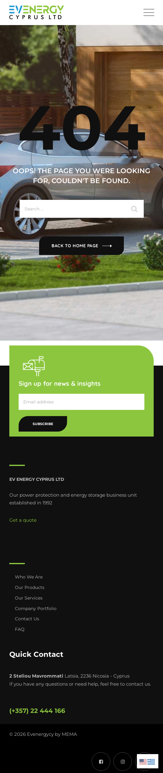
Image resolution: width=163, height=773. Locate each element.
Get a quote (23, 520)
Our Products (29, 587)
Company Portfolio (36, 608)
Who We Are (29, 577)
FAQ (20, 629)
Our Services (29, 598)
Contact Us (27, 618)
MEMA (69, 734)
